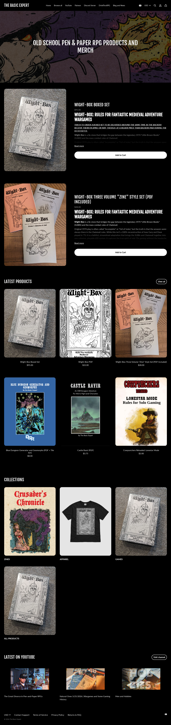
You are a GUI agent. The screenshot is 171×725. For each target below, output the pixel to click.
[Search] (155, 5)
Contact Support (21, 715)
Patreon (78, 5)
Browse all (58, 5)
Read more (79, 146)
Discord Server (90, 5)
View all (161, 281)
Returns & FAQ (74, 715)
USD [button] (7, 715)
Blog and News (119, 5)
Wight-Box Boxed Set (92, 104)
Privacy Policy (57, 715)
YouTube (68, 5)
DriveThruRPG (104, 5)
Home (48, 5)
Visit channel (159, 657)
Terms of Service (40, 715)
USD (147, 5)
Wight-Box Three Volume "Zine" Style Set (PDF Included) (113, 199)
